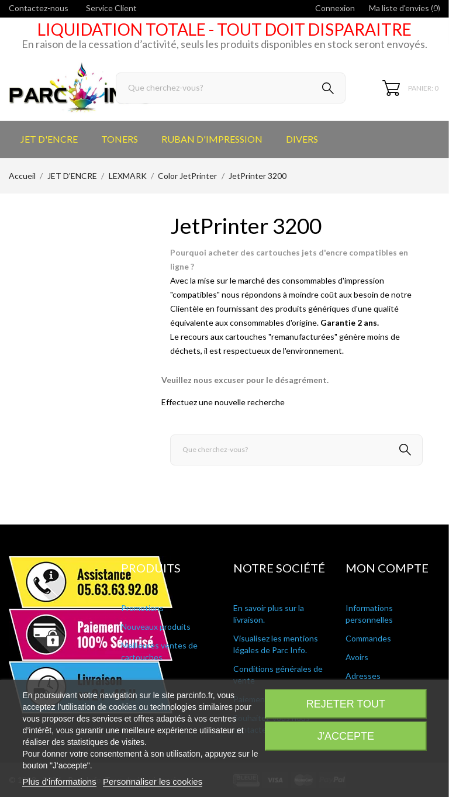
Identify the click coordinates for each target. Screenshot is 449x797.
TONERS (119, 138)
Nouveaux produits (156, 627)
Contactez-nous (38, 8)
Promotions (142, 608)
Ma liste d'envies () (404, 8)
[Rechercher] (231, 88)
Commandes (368, 638)
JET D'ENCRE (49, 138)
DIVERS (302, 138)
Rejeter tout (345, 704)
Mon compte (387, 568)
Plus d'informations (59, 781)
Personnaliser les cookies (152, 781)
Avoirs (357, 657)
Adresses (363, 676)
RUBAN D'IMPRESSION (212, 138)
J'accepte (345, 736)
